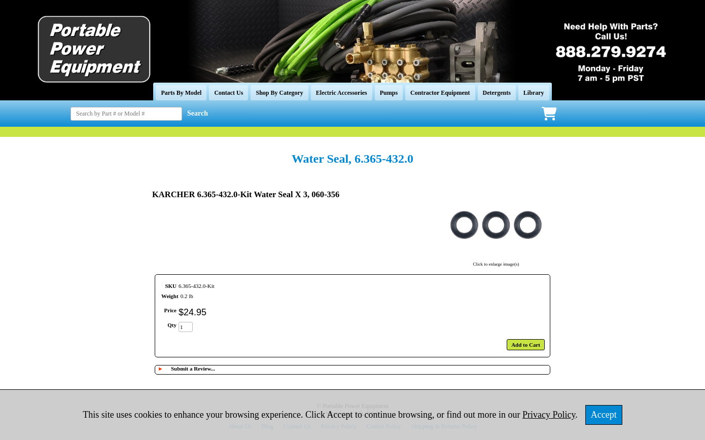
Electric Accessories (341, 92)
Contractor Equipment (440, 92)
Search (197, 113)
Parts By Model (181, 92)
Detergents (497, 92)
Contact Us (228, 92)
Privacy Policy (548, 415)
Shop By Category (279, 92)
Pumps (389, 92)
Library (533, 92)
